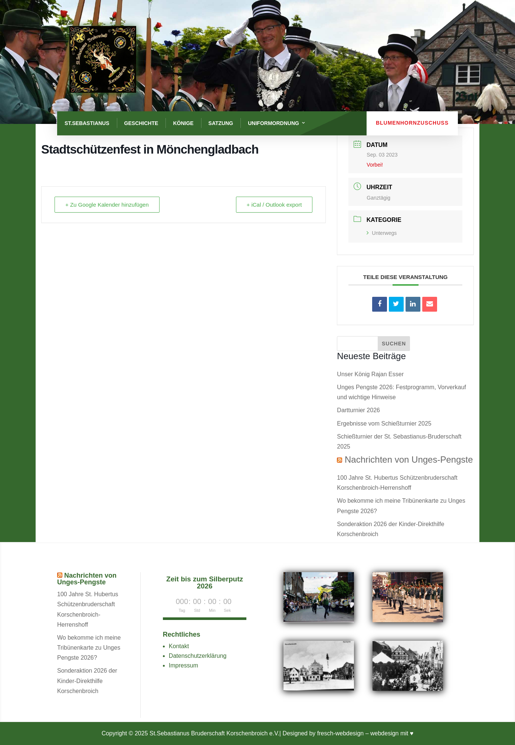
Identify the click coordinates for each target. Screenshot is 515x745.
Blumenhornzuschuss (412, 123)
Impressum (183, 665)
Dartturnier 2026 (358, 410)
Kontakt (179, 646)
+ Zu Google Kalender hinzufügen (107, 204)
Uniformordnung (273, 123)
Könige (183, 123)
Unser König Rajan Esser (370, 374)
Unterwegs (382, 233)
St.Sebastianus (87, 123)
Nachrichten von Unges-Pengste (409, 459)
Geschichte (141, 123)
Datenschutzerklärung (198, 656)
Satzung (221, 123)
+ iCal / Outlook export (274, 204)
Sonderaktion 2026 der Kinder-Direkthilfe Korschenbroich (87, 680)
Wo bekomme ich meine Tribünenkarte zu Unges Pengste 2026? (89, 647)
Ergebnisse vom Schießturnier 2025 (384, 423)
